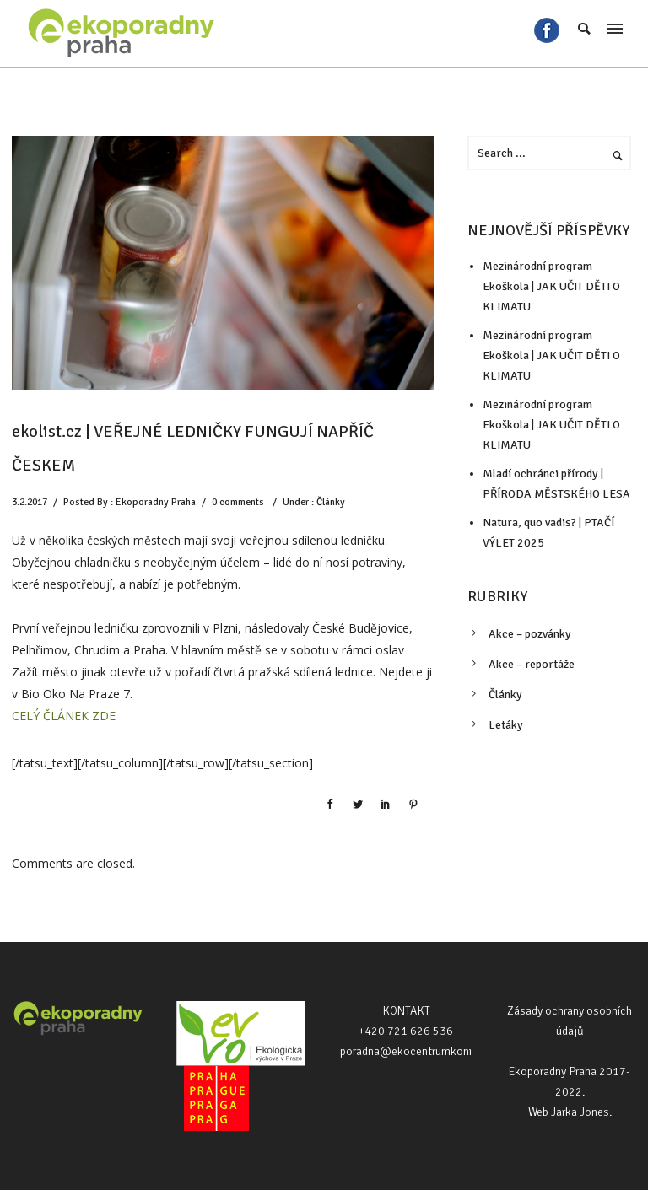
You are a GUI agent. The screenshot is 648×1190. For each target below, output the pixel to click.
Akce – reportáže (532, 664)
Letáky (506, 725)
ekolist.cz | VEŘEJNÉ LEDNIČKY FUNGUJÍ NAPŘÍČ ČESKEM (193, 448)
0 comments (238, 502)
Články (330, 502)
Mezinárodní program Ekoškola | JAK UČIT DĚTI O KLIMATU (551, 286)
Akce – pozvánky (530, 634)
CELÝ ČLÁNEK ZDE (64, 716)
